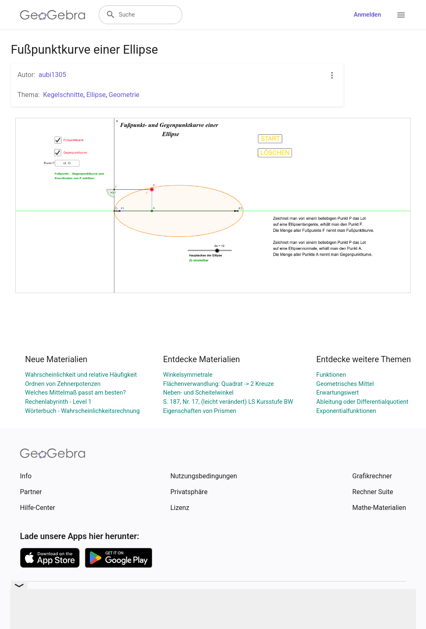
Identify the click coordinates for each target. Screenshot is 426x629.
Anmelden (367, 14)
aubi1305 (52, 75)
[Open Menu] (401, 15)
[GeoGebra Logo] (52, 15)
